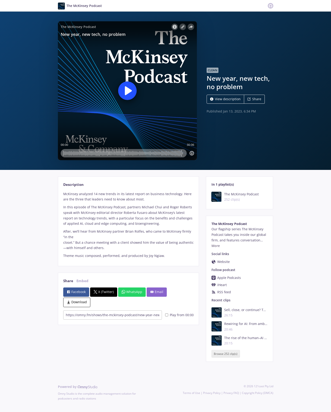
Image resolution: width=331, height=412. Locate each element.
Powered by (78, 386)
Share (254, 99)
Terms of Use (191, 393)
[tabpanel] (128, 225)
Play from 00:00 (179, 315)
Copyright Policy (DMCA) (257, 393)
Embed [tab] (82, 280)
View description (225, 99)
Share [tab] (68, 280)
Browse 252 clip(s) (225, 354)
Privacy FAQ (231, 393)
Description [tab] (73, 184)
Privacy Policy (212, 393)
